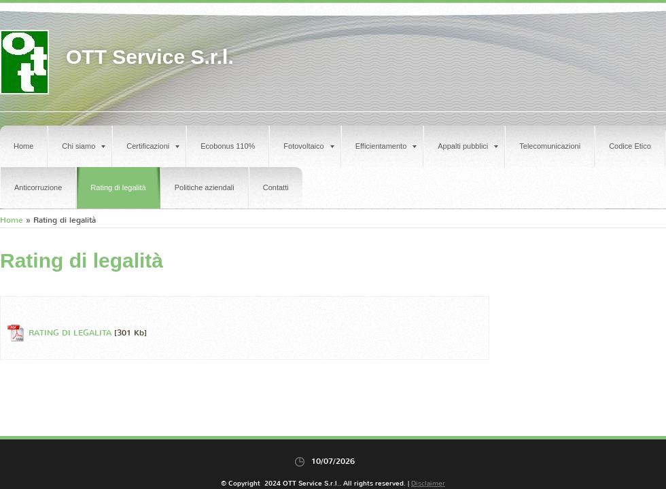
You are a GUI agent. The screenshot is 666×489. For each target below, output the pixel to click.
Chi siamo (83, 146)
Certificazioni (152, 146)
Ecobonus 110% (227, 146)
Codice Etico (630, 146)
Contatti (276, 187)
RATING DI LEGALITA (70, 332)
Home (23, 146)
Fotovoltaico (308, 146)
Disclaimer (428, 483)
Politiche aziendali (204, 187)
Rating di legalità (117, 187)
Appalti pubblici (468, 146)
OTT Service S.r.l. (150, 57)
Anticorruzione (38, 187)
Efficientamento (386, 146)
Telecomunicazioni (549, 146)
